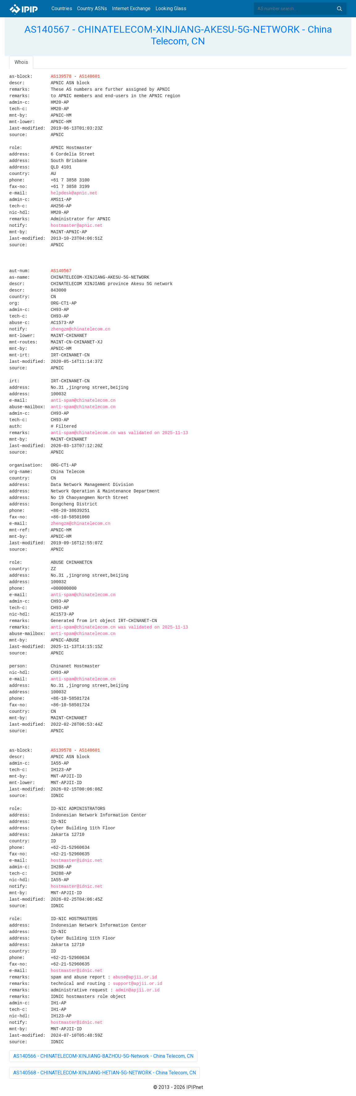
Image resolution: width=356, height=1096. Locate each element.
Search (339, 8)
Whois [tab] (21, 62)
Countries (62, 8)
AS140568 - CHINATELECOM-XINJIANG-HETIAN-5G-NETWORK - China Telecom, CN (104, 1073)
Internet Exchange (131, 8)
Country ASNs (92, 8)
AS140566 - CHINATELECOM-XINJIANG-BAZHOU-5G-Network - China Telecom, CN (103, 1056)
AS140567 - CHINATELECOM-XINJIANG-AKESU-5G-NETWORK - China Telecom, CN (178, 35)
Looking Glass (170, 8)
